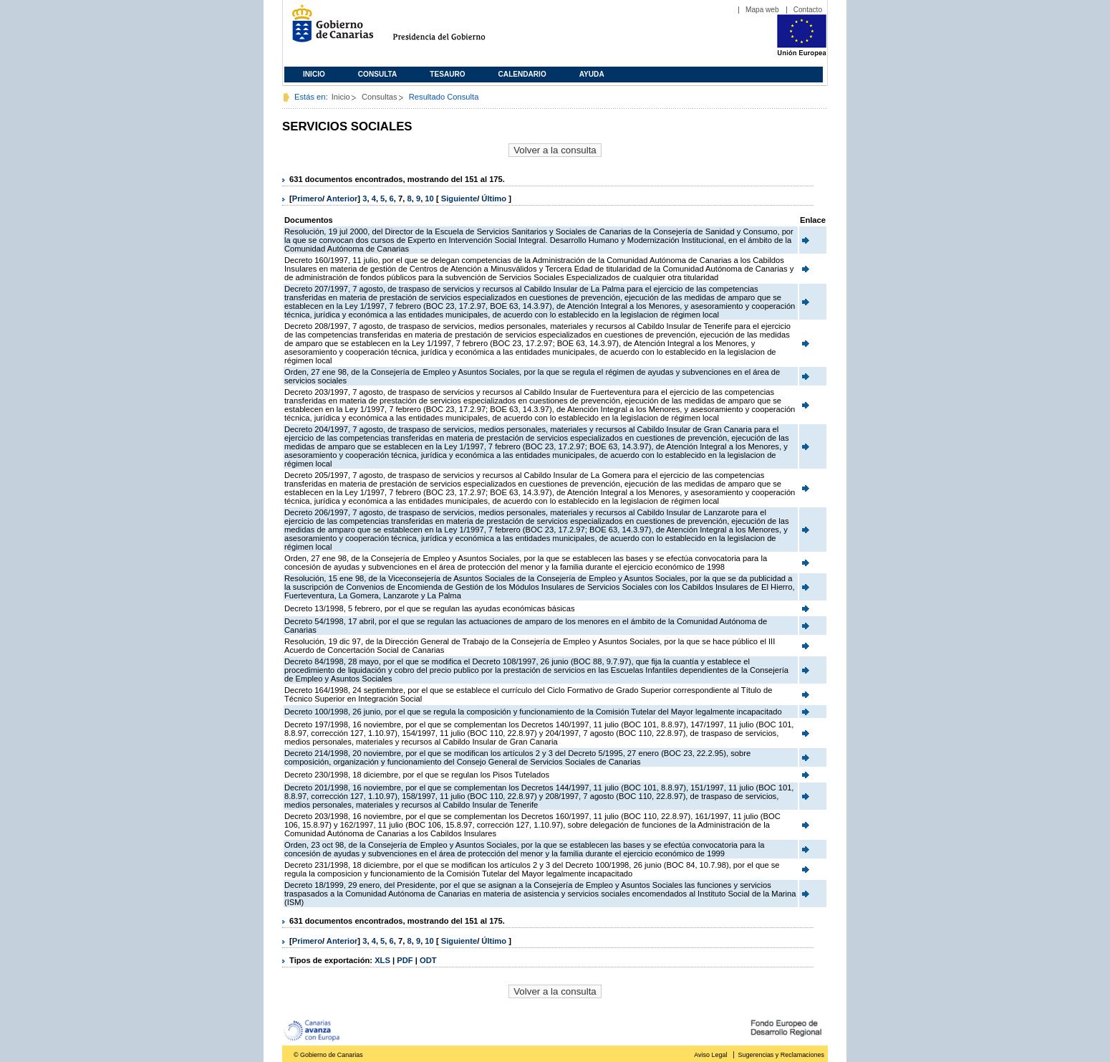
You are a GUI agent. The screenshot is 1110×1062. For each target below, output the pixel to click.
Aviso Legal (710, 1054)
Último (494, 198)
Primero (307, 198)
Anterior (342, 198)
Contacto (807, 10)
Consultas (379, 96)
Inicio (314, 74)
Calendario (522, 74)
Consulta (377, 74)
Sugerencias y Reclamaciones (781, 1054)
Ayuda (591, 74)
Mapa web (762, 10)
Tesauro (447, 74)
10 (429, 198)
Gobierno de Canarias (328, 29)
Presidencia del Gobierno (452, 29)
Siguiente (459, 198)
